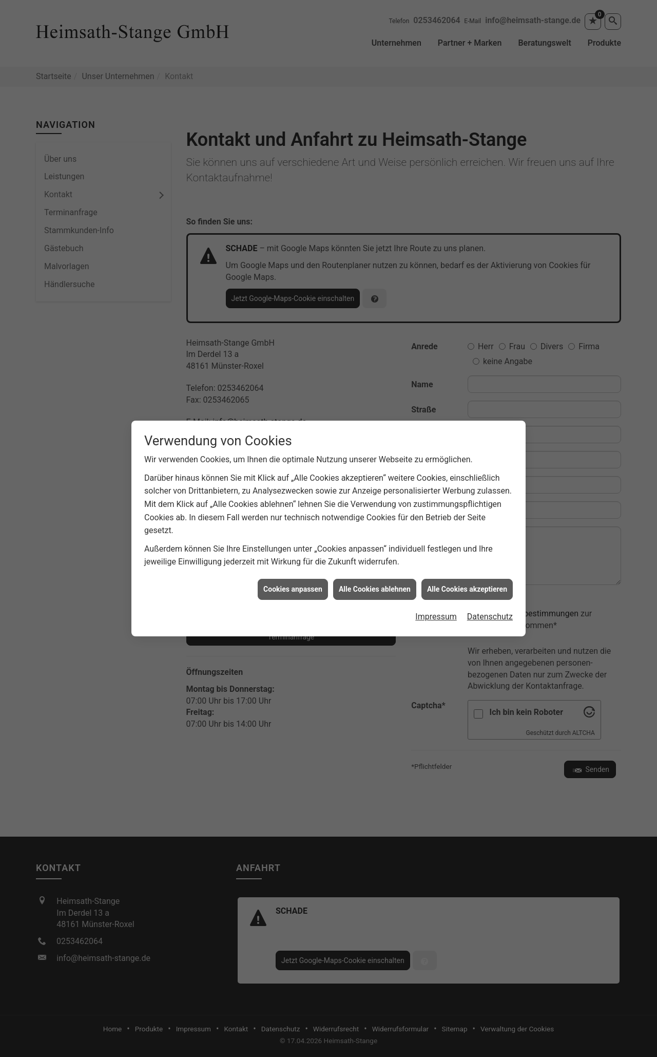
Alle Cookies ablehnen (375, 570)
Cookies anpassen (292, 570)
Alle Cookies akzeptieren (467, 570)
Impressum (436, 597)
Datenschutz (490, 597)
